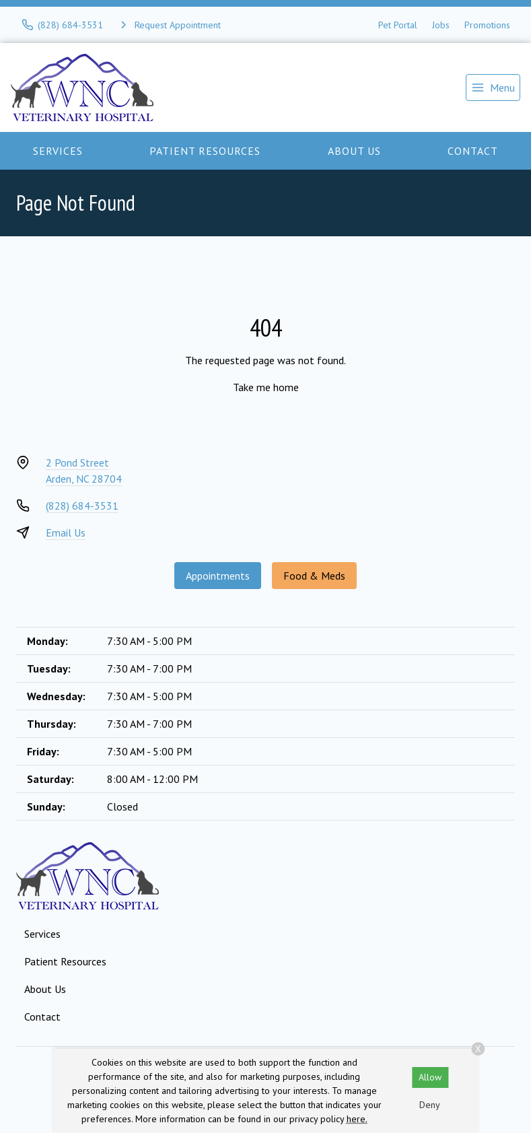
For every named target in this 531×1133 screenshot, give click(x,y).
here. (357, 1119)
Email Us (65, 532)
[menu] (493, 87)
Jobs (441, 25)
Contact (473, 151)
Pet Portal (397, 25)
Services (58, 151)
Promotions (487, 25)
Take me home (266, 387)
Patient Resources (204, 151)
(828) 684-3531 (82, 505)
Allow (430, 1077)
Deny (429, 1105)
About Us (354, 151)
